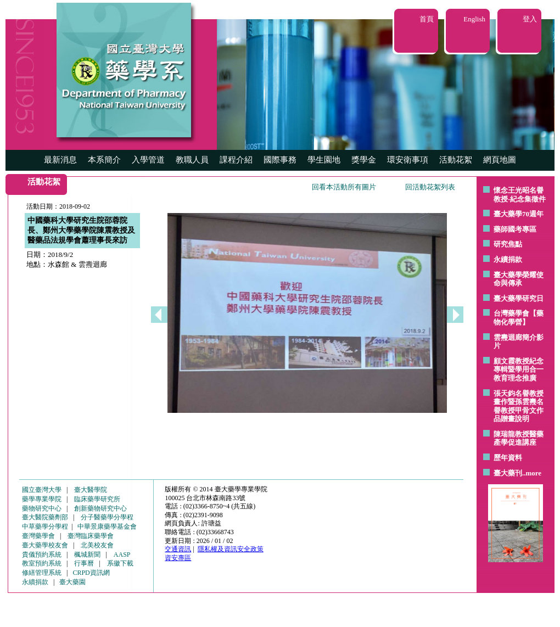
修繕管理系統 (41, 572)
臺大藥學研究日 (519, 298)
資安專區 (178, 558)
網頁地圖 (499, 159)
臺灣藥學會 (38, 536)
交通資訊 (178, 549)
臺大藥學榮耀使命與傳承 (519, 279)
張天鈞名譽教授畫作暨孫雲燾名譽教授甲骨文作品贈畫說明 (519, 406)
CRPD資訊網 (90, 572)
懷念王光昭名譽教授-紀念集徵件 (520, 194)
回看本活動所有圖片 (344, 187)
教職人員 (192, 159)
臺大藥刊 (508, 473)
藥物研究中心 (41, 508)
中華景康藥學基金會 (107, 526)
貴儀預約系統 (41, 554)
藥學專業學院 (41, 499)
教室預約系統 (41, 563)
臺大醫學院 (90, 490)
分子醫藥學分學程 (107, 517)
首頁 (426, 19)
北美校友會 (97, 545)
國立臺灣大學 (41, 490)
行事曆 (84, 563)
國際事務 (280, 159)
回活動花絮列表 (430, 187)
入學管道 (148, 159)
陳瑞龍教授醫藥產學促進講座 (519, 438)
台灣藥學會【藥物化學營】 (519, 317)
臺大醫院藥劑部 (45, 517)
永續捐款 (508, 259)
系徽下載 (120, 563)
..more (531, 473)
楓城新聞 (87, 554)
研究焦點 (508, 244)
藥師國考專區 (515, 229)
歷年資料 (508, 458)
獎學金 (363, 159)
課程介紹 (236, 159)
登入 (530, 19)
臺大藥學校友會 (45, 545)
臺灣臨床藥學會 (91, 536)
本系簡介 (104, 159)
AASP (122, 554)
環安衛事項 (407, 159)
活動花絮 (455, 159)
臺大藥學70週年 (519, 214)
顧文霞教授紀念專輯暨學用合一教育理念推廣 (519, 369)
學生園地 (323, 159)
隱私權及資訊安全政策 (231, 549)
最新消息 (60, 159)
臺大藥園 (72, 582)
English (474, 19)
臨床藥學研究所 (97, 499)
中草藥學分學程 (45, 526)
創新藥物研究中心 (100, 508)
